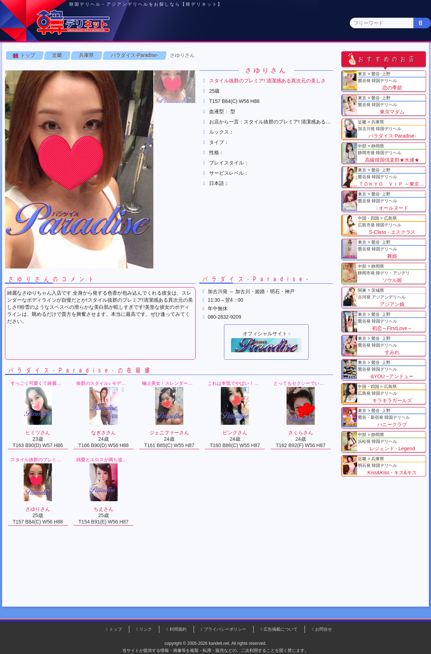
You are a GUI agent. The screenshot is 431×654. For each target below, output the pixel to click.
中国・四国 (346, 55)
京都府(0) (126, 69)
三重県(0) (248, 69)
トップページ (34, 55)
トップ (30, 88)
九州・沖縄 (397, 55)
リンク (145, 629)
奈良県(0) (185, 69)
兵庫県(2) (97, 69)
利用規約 (178, 629)
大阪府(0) (68, 69)
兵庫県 (88, 88)
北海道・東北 (194, 55)
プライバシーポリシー (225, 629)
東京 (92, 55)
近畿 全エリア (26, 69)
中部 (245, 55)
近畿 (295, 55)
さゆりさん (184, 88)
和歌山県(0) (217, 69)
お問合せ (323, 629)
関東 (143, 55)
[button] (176, 119)
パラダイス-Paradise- (137, 88)
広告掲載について (280, 629)
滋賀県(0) (155, 69)
